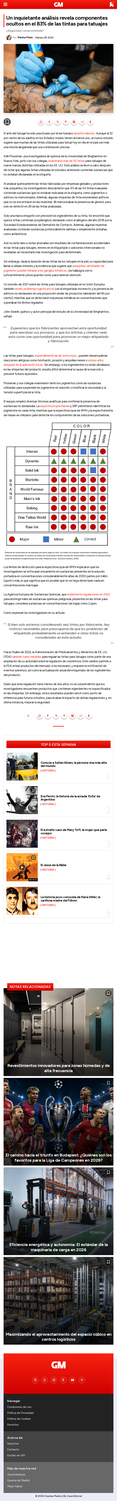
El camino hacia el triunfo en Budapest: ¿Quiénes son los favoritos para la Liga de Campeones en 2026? (58, 1157)
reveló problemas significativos (34, 289)
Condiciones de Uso (19, 1407)
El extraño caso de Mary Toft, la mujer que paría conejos (74, 831)
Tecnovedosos (16, 1474)
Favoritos (13, 1424)
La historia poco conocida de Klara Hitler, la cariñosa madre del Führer (70, 898)
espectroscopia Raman (55, 406)
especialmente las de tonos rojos (56, 355)
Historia (48, 770)
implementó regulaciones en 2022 (88, 594)
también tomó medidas (26, 656)
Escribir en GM (16, 1455)
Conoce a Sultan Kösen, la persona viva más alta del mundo (74, 764)
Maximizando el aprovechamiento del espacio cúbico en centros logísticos (58, 1337)
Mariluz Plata (25, 37)
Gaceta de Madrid (18, 1480)
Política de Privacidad (20, 1413)
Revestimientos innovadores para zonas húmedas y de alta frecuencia (58, 1068)
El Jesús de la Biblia (53, 865)
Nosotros (13, 1443)
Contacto (13, 1449)
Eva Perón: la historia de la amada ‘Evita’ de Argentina (70, 797)
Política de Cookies (19, 1418)
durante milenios (84, 133)
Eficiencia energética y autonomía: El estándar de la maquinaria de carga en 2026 (58, 1247)
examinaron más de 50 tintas (66, 161)
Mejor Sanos (14, 1486)
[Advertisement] (58, 955)
